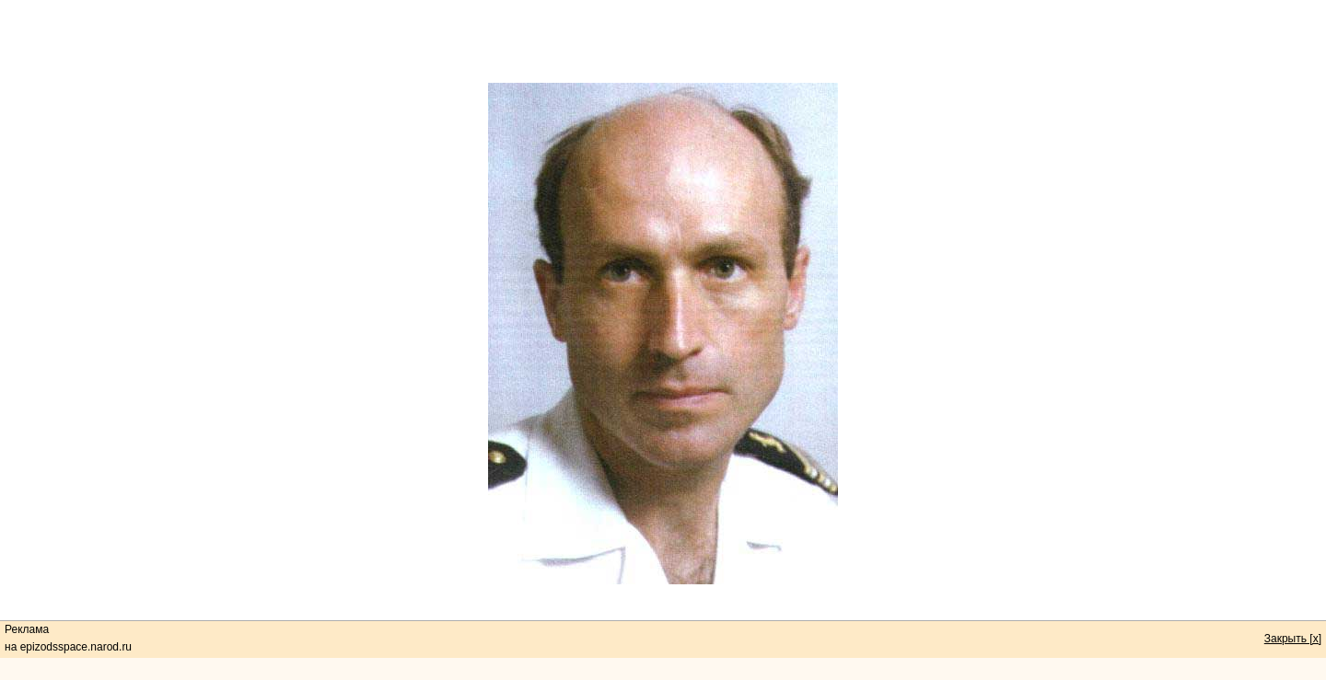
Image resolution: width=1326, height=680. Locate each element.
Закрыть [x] (1292, 638)
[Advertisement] (663, 41)
